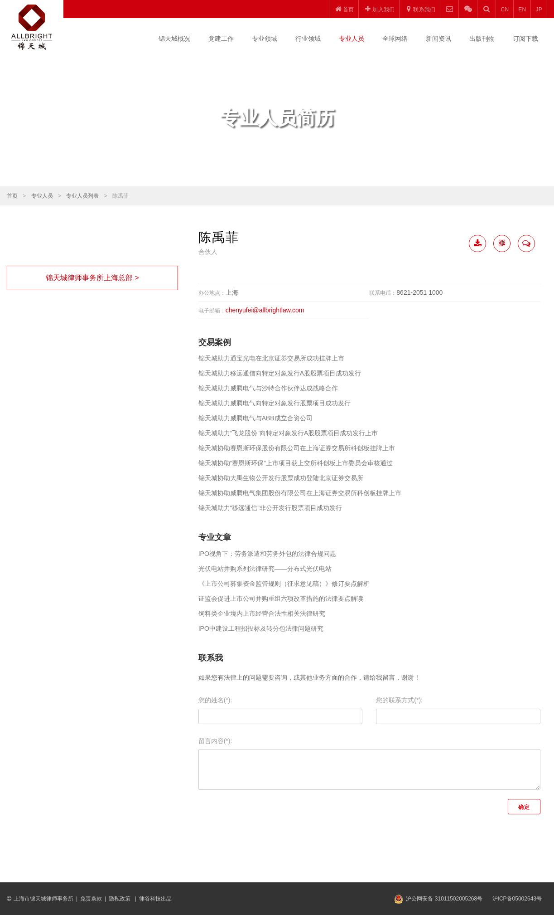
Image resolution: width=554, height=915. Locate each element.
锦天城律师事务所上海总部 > (92, 278)
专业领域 (264, 38)
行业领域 (308, 38)
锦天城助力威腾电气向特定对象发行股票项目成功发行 (274, 403)
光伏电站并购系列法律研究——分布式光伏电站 (265, 568)
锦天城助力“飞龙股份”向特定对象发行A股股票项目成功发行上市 (288, 433)
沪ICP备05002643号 (517, 899)
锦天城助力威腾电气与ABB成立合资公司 (255, 418)
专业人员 (351, 38)
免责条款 (91, 899)
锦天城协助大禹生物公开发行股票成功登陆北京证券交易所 (280, 478)
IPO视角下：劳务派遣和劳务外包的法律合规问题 (267, 553)
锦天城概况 (174, 38)
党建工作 (221, 38)
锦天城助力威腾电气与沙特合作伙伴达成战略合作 (268, 388)
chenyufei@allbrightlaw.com (265, 310)
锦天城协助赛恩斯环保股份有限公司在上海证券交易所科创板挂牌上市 (296, 448)
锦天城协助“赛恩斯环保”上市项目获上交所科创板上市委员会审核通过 (295, 463)
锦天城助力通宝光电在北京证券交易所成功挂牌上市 (271, 358)
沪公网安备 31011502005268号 (444, 899)
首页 (12, 196)
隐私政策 (120, 899)
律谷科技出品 (155, 899)
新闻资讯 (438, 38)
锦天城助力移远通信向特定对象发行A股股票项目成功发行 (279, 373)
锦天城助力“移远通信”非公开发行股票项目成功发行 (270, 507)
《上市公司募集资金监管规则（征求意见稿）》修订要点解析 (284, 583)
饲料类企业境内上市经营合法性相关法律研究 (261, 613)
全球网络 (395, 38)
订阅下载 (525, 38)
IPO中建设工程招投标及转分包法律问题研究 (260, 628)
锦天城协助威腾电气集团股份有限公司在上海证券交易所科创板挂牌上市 (299, 492)
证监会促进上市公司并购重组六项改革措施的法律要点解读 (280, 598)
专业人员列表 (82, 196)
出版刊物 (482, 38)
